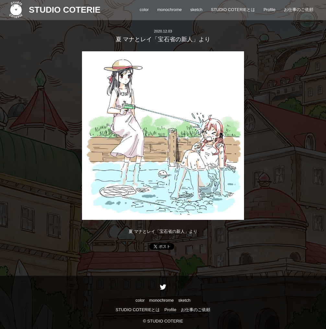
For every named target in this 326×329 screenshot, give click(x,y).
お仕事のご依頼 (298, 9)
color (144, 9)
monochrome (169, 9)
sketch (196, 9)
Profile (269, 9)
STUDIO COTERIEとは (233, 9)
